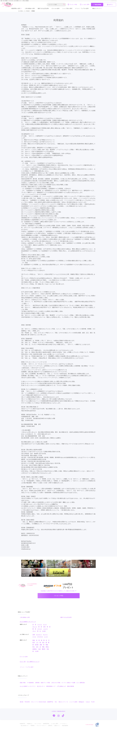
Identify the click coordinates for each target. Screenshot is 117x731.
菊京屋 (21, 703)
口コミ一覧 (23, 663)
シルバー (45, 630)
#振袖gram (81, 703)
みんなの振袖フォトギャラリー (28, 688)
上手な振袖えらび (61, 688)
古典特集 (37, 684)
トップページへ (113, 0)
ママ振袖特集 (30, 684)
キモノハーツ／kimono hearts (38, 703)
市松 (48, 650)
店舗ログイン (57, 727)
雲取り (47, 648)
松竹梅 (36, 646)
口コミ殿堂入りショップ (33, 663)
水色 (44, 628)
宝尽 (37, 648)
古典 (33, 636)
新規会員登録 (97, 4)
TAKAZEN (27, 703)
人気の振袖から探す (30, 8)
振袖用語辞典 (46, 725)
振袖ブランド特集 (45, 684)
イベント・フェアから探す (82, 8)
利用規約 (33, 727)
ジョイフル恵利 (73, 703)
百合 (43, 644)
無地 (33, 642)
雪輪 (43, 648)
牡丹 (33, 644)
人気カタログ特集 (55, 684)
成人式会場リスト (25, 727)
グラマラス (40, 638)
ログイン (110, 4)
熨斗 (33, 648)
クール (34, 638)
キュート (45, 636)
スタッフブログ (37, 725)
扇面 (41, 646)
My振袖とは (29, 725)
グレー (34, 632)
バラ (37, 644)
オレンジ (34, 628)
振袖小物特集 (70, 688)
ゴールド (39, 630)
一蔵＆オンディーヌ (63, 703)
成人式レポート (41, 688)
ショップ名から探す (67, 8)
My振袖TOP (22, 725)
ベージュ (39, 626)
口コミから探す (56, 8)
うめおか (87, 703)
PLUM (92, 703)
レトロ (46, 638)
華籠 (47, 646)
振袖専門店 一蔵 (51, 703)
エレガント (39, 636)
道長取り (34, 650)
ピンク (45, 626)
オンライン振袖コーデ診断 (68, 684)
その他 (44, 632)
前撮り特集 (23, 684)
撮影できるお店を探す (43, 8)
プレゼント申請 (72, 4)
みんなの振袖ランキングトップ (28, 623)
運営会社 (50, 727)
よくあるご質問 (84, 4)
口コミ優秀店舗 (80, 684)
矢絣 (39, 650)
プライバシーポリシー (41, 727)
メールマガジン (63, 725)
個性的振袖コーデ (50, 688)
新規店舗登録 (65, 727)
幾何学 (43, 650)
